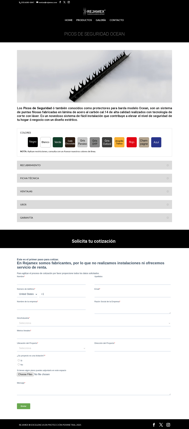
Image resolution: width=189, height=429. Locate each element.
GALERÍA (101, 20)
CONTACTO (117, 20)
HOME (69, 20)
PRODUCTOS (84, 20)
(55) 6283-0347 (27, 2)
